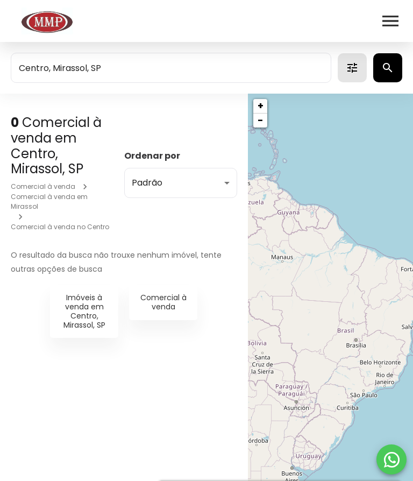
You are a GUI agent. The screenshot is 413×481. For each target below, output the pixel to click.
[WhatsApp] (391, 459)
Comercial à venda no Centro (60, 226)
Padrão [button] (147, 182)
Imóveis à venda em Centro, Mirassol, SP (84, 311)
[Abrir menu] (390, 21)
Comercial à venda (43, 186)
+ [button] (261, 105)
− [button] (260, 120)
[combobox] (171, 68)
